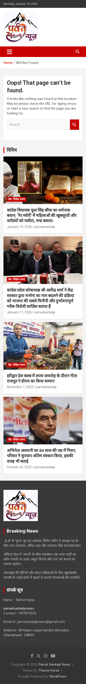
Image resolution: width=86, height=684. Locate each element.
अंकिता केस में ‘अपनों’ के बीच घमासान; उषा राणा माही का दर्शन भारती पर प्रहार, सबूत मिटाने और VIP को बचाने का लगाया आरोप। (39, 559)
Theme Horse (49, 670)
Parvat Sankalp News (54, 664)
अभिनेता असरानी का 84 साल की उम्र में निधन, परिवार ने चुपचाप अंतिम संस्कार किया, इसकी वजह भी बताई (41, 456)
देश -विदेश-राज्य (16, 199)
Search (74, 124)
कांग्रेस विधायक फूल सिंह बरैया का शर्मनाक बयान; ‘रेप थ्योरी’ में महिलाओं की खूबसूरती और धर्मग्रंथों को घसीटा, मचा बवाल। (41, 215)
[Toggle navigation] (9, 51)
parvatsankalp (45, 227)
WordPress (58, 676)
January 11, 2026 (19, 312)
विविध (12, 150)
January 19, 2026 (19, 227)
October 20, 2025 (19, 467)
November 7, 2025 (20, 387)
